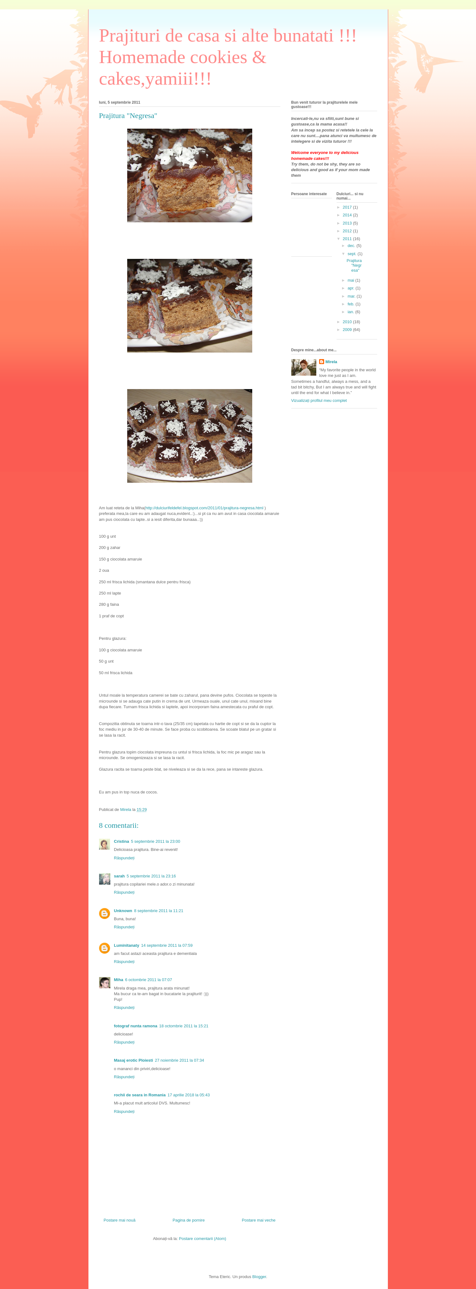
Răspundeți (124, 858)
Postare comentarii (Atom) (202, 1238)
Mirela (331, 361)
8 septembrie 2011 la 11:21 (158, 910)
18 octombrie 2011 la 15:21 (183, 1026)
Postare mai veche (259, 1220)
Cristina (121, 841)
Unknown (123, 910)
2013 (348, 223)
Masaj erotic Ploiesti (133, 1060)
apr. (351, 288)
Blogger (259, 1276)
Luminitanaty (126, 945)
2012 (348, 231)
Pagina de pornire (189, 1220)
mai (351, 280)
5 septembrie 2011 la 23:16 (151, 876)
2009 (348, 329)
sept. (353, 253)
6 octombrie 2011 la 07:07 (148, 979)
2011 (348, 238)
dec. (352, 245)
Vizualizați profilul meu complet (319, 400)
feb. (351, 304)
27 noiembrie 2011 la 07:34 (179, 1060)
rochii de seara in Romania (140, 1095)
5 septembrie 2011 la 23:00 (155, 841)
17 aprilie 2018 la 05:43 (189, 1095)
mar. (352, 296)
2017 (348, 207)
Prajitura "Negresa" (354, 265)
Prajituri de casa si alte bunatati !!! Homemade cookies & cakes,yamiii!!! (228, 57)
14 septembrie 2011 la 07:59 (167, 945)
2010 (348, 321)
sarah (119, 876)
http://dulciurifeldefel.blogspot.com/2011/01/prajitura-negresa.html (204, 508)
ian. (351, 311)
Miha (118, 979)
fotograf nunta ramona (136, 1026)
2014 (348, 215)
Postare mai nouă (120, 1220)
